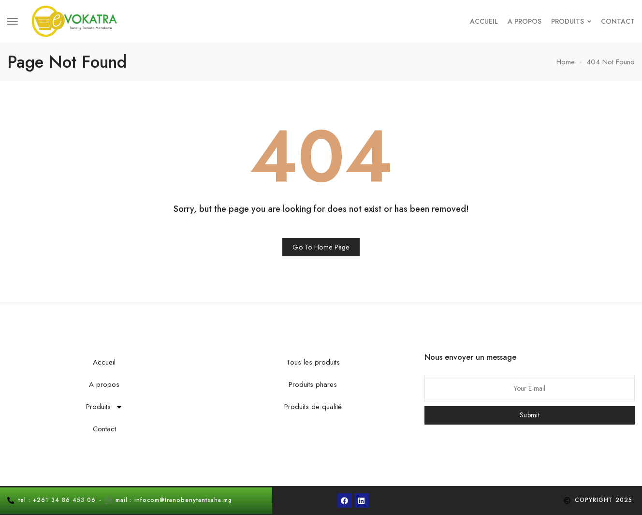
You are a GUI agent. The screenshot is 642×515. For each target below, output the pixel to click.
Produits (571, 21)
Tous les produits (313, 362)
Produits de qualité (312, 406)
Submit (530, 415)
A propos (524, 21)
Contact (618, 21)
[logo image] (74, 20)
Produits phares (313, 384)
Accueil (484, 21)
